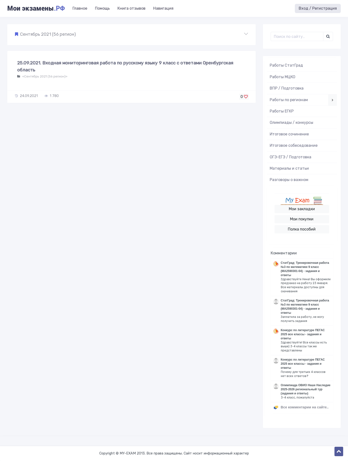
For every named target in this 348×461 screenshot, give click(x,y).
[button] (131, 34)
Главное (79, 8)
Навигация (163, 8)
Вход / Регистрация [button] (318, 8)
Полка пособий (302, 229)
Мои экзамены (36, 8)
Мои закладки (302, 209)
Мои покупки (301, 219)
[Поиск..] (297, 36)
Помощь (102, 8)
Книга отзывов (131, 8)
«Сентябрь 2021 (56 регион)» (44, 76)
